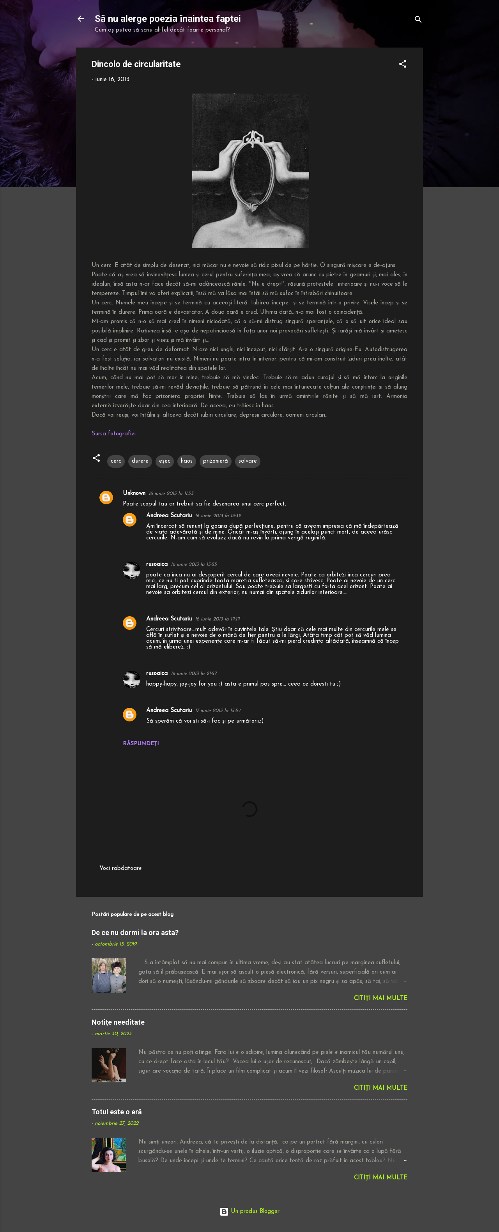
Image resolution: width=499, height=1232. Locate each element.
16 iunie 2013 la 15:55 (194, 564)
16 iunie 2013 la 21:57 (193, 673)
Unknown (134, 494)
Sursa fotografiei (114, 434)
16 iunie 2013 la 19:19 (217, 619)
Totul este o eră (117, 1112)
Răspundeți (141, 744)
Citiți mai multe (380, 999)
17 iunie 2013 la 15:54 (218, 710)
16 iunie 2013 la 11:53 (171, 493)
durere (140, 461)
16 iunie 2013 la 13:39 (218, 515)
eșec (164, 461)
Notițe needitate (118, 1022)
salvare (248, 461)
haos (187, 461)
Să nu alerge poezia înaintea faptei (168, 18)
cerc (116, 461)
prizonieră (215, 461)
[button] (402, 65)
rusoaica (157, 564)
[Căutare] (418, 21)
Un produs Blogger (249, 1211)
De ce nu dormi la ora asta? (135, 932)
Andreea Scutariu (169, 516)
